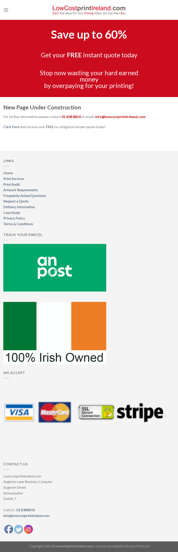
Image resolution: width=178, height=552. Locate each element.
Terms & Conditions (18, 224)
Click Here (11, 127)
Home (8, 173)
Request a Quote (15, 201)
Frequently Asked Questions (24, 195)
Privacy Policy (14, 218)
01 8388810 (25, 510)
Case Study (11, 212)
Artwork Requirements (20, 190)
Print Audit (11, 184)
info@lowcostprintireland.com (26, 515)
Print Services (13, 178)
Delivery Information (19, 207)
